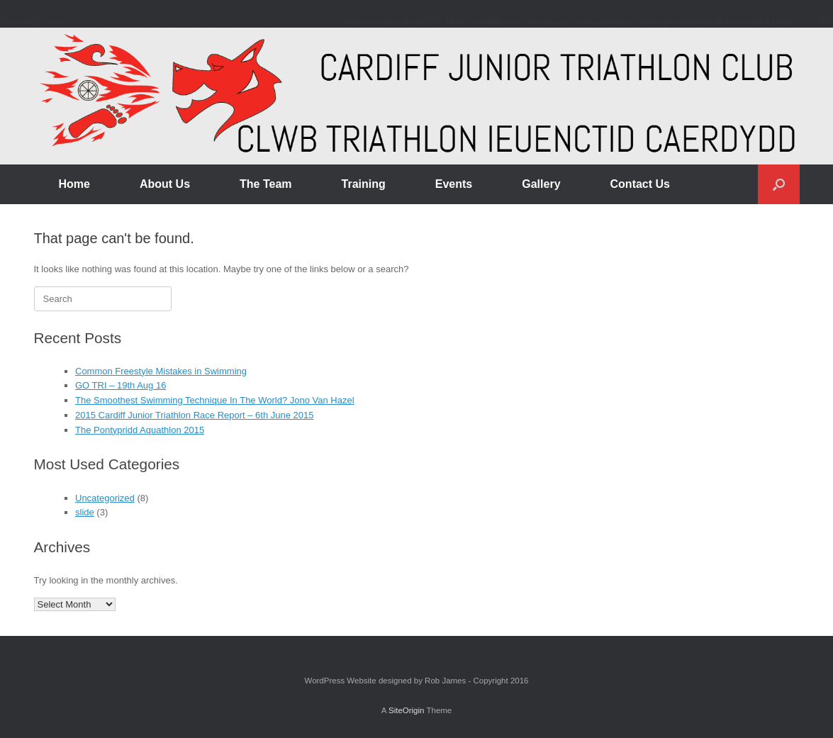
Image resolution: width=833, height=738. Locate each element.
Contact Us (640, 184)
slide (84, 512)
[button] (779, 184)
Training (364, 184)
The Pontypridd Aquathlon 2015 (139, 430)
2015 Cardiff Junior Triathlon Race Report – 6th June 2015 (194, 415)
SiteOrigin (406, 710)
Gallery (541, 184)
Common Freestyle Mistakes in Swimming (161, 371)
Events (453, 184)
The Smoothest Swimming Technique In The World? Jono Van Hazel (214, 400)
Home (74, 184)
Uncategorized (105, 498)
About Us (165, 184)
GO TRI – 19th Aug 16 (120, 385)
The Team (266, 184)
